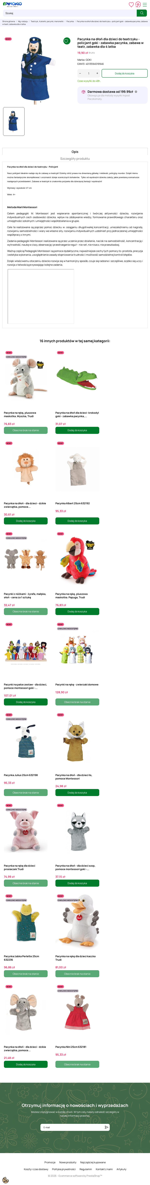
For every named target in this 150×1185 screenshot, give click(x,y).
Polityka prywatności (64, 1169)
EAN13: (81, 64)
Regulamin (86, 1169)
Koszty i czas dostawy (36, 1169)
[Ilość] (89, 73)
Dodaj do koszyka (124, 73)
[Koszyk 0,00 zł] (138, 5)
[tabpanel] (37, 70)
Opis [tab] (75, 152)
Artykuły (121, 1169)
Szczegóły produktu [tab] (75, 158)
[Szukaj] (70, 13)
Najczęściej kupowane (93, 1162)
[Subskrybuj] (106, 1127)
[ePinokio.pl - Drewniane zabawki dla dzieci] (12, 4)
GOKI (88, 59)
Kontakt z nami (104, 1169)
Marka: (81, 59)
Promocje (49, 1162)
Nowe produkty (67, 1162)
